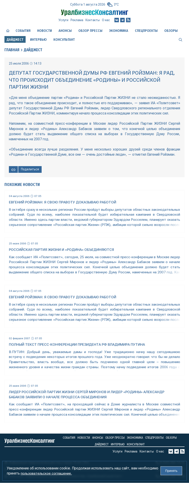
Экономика (118, 31)
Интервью (38, 39)
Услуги (63, 20)
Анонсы (65, 31)
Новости (44, 31)
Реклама (77, 20)
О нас (106, 20)
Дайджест (34, 50)
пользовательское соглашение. (46, 473)
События (23, 31)
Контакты (92, 20)
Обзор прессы (90, 31)
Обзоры (171, 31)
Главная (12, 50)
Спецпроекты (146, 31)
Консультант (64, 39)
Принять (171, 471)
